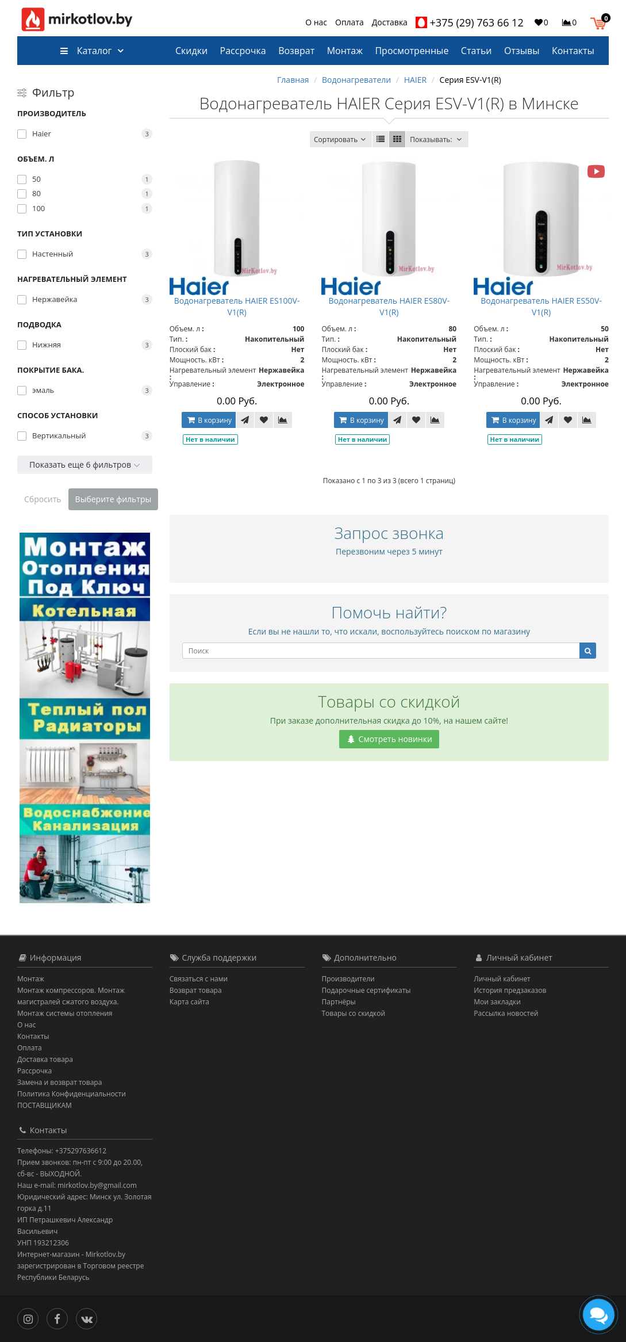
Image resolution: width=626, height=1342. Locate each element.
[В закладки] (264, 420)
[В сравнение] (283, 420)
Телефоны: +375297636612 (61, 1151)
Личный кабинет (502, 979)
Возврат (296, 50)
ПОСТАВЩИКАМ (44, 1105)
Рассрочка (243, 50)
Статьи (476, 50)
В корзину (209, 420)
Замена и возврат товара (59, 1082)
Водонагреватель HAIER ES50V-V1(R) (541, 306)
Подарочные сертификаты (366, 990)
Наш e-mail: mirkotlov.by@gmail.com (77, 1185)
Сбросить (43, 499)
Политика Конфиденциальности (71, 1094)
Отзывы (521, 50)
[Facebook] (60, 1317)
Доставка (390, 22)
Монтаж (345, 50)
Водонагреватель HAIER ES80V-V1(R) (389, 306)
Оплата (349, 22)
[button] (601, 22)
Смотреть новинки (389, 738)
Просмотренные (411, 50)
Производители (348, 979)
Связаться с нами (199, 979)
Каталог (85, 50)
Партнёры (339, 1002)
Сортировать (341, 139)
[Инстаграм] (30, 1317)
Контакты (573, 50)
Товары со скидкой (354, 1013)
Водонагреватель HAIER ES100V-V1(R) (237, 306)
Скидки (191, 50)
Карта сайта (189, 1002)
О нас (316, 22)
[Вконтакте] (89, 1317)
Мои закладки (497, 1002)
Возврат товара (196, 990)
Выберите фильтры (113, 499)
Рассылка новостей (506, 1013)
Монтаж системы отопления (65, 1013)
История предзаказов (510, 990)
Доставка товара (45, 1059)
